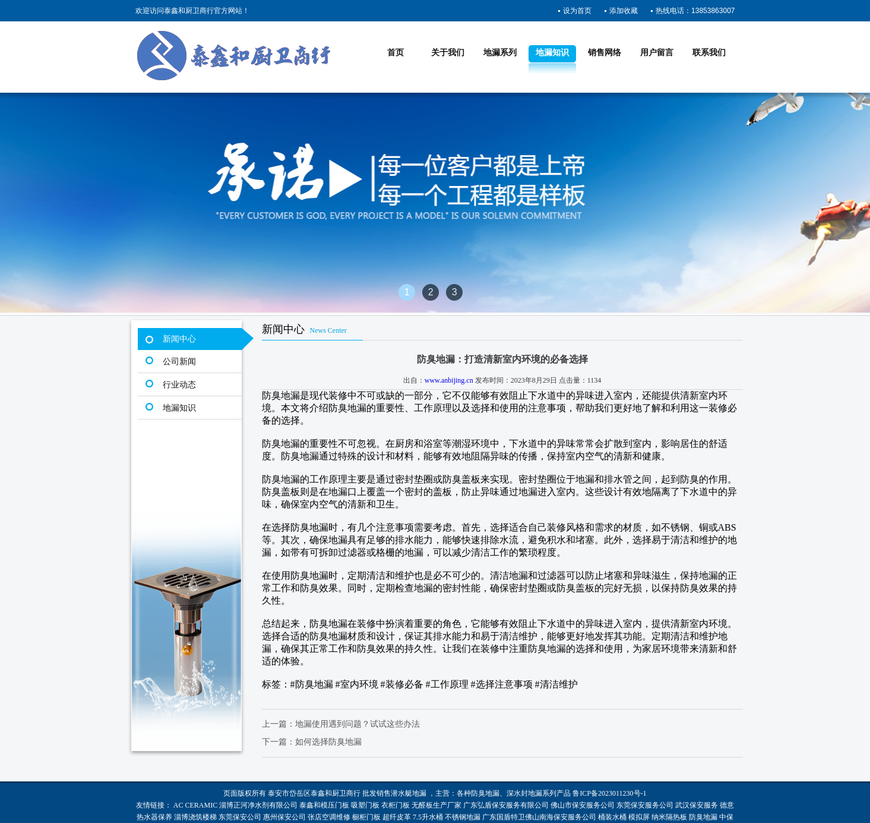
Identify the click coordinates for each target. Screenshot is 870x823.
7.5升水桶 (428, 817)
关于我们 (447, 52)
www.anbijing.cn (449, 380)
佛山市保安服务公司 (583, 805)
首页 (395, 52)
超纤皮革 (396, 817)
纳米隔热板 (669, 817)
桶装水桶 (612, 817)
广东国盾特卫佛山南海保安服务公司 (539, 817)
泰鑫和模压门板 (324, 805)
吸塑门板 (365, 805)
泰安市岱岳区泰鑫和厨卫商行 (314, 793)
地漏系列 (500, 52)
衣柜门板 (395, 805)
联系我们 (709, 52)
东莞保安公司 (240, 817)
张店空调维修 (329, 817)
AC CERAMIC (195, 805)
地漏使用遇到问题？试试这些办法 (357, 724)
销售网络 (604, 52)
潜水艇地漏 (408, 793)
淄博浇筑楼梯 (195, 817)
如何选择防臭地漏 (328, 741)
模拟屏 (639, 817)
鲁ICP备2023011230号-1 (609, 793)
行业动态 (179, 384)
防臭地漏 (485, 793)
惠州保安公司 (284, 817)
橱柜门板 (366, 817)
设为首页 (577, 11)
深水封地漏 (524, 793)
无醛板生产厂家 (436, 805)
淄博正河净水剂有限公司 (258, 805)
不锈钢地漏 (462, 817)
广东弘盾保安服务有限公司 (506, 805)
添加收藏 (623, 11)
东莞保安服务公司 (644, 805)
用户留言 (656, 52)
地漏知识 (552, 52)
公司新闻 (179, 361)
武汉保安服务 (696, 805)
